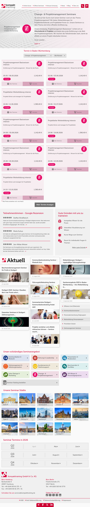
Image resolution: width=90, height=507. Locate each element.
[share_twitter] (47, 505)
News (63, 6)
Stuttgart (6, 79)
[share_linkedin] (51, 505)
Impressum (66, 500)
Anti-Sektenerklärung (33, 500)
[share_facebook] (43, 505)
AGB (21, 500)
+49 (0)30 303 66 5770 (57, 486)
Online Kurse (26, 6)
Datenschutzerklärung (51, 500)
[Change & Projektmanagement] (82, 6)
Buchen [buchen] (33, 84)
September (77, 455)
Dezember (77, 463)
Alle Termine (12, 84)
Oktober (34, 463)
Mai (56, 446)
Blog (68, 6)
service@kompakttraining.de (25, 493)
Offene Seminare (38, 6)
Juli (34, 455)
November (55, 463)
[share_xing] (38, 505)
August (56, 455)
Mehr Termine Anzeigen (44, 205)
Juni (77, 446)
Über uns (75, 6)
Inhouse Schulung (51, 6)
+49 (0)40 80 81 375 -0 (12, 486)
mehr (37, 44)
